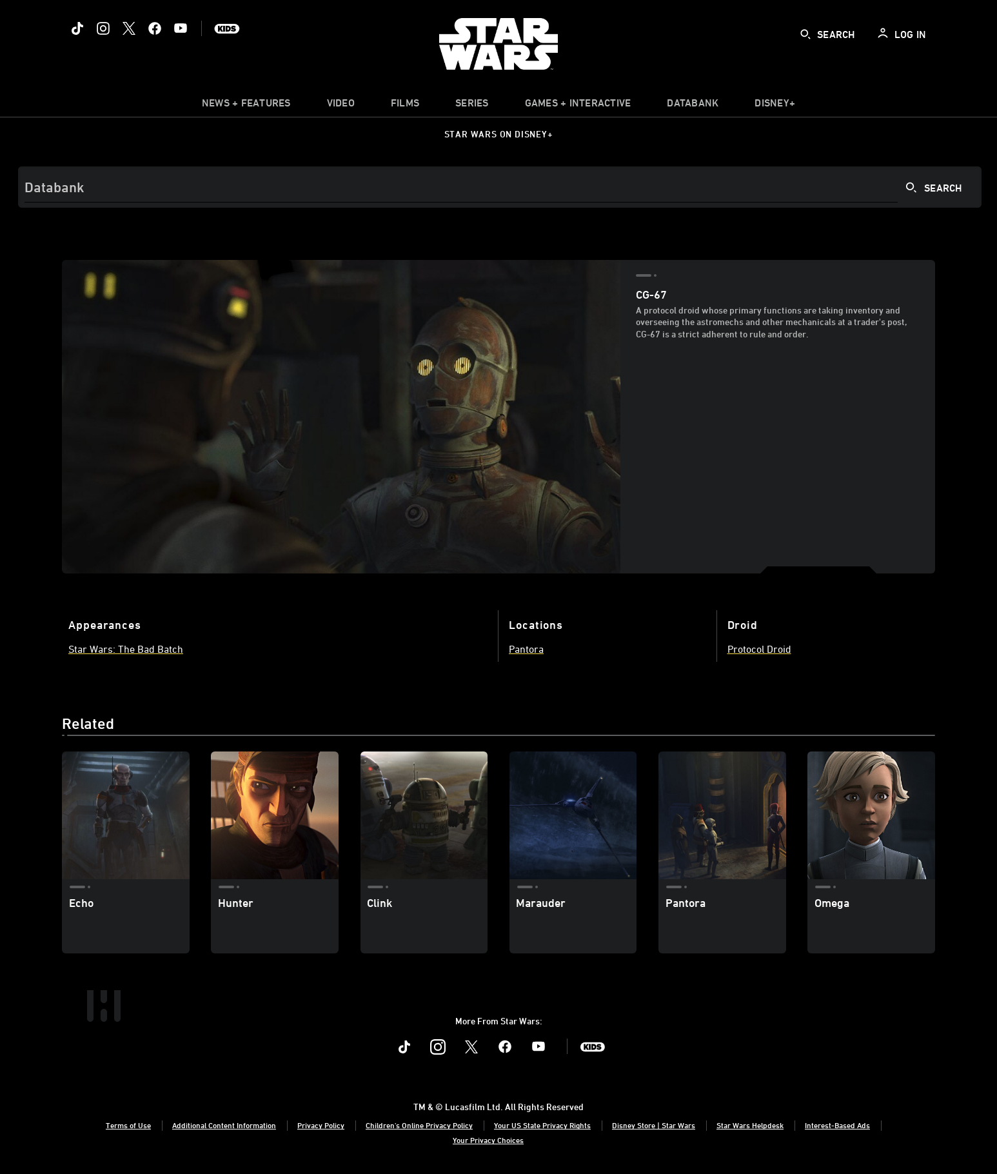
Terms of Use (128, 1124)
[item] (246, 106)
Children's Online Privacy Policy (419, 1124)
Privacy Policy (320, 1124)
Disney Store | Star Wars (653, 1124)
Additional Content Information (224, 1124)
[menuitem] (341, 106)
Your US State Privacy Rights (542, 1124)
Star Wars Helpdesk (750, 1124)
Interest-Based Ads (837, 1124)
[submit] (805, 34)
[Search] (500, 187)
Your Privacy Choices (488, 1139)
